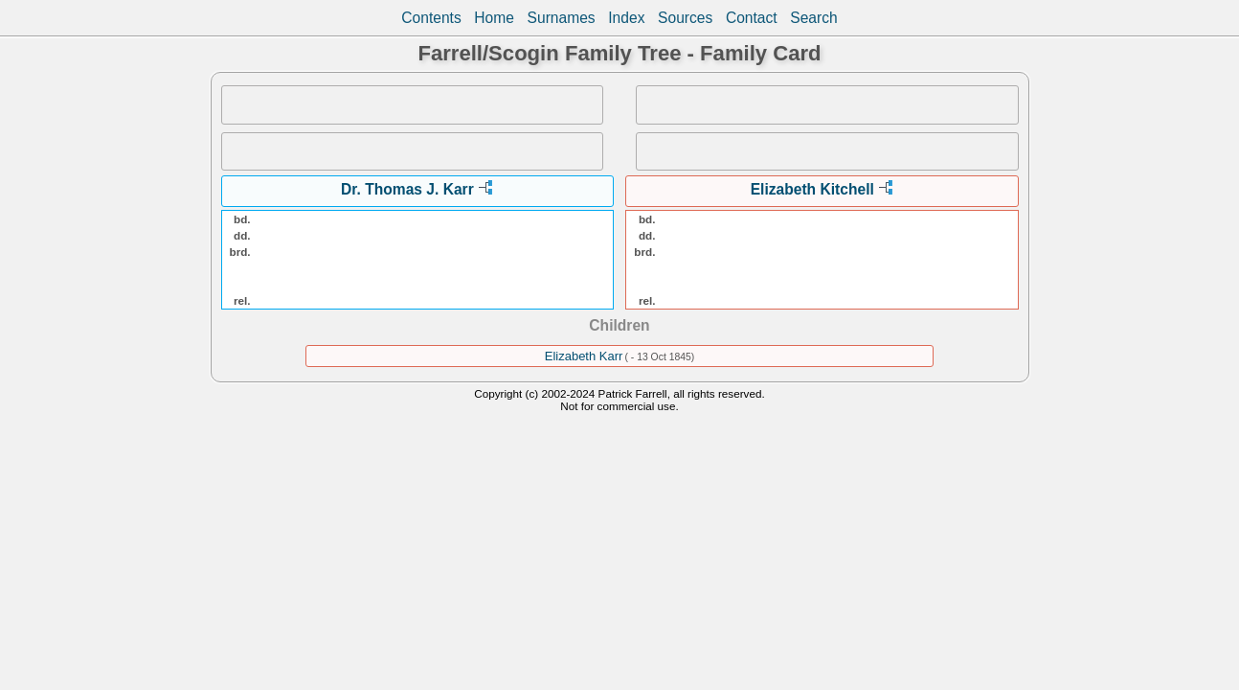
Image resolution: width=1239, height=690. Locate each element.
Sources (685, 18)
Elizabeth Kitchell (812, 189)
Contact (751, 18)
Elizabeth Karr (584, 356)
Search (813, 18)
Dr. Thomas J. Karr (407, 189)
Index (626, 18)
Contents (431, 18)
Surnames (562, 18)
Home (494, 18)
